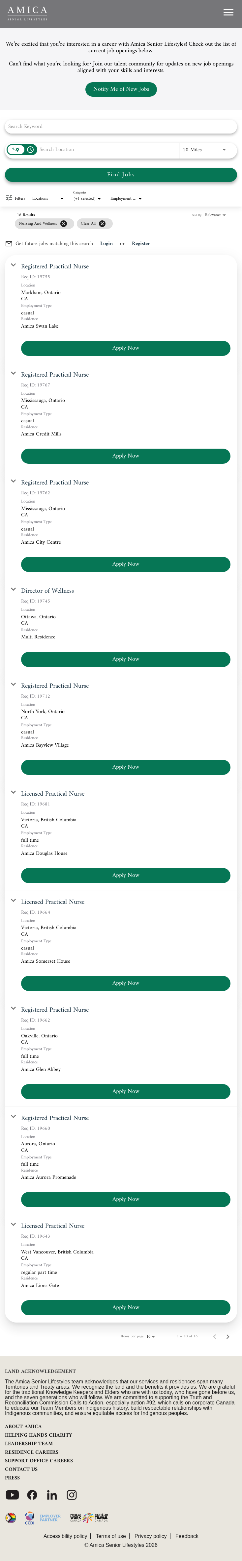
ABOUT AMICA (23, 1426)
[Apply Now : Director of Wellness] (125, 659)
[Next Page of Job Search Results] (227, 1336)
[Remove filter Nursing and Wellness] (63, 223)
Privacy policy (151, 1536)
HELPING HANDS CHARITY (38, 1435)
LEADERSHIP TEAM (29, 1444)
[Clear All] (102, 223)
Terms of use (111, 1536)
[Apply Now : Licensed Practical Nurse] (125, 875)
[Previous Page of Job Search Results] (214, 1336)
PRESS (12, 1478)
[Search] (121, 175)
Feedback (186, 1536)
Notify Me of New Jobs (121, 89)
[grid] (64, 223)
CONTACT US (21, 1469)
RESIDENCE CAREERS (31, 1452)
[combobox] (117, 126)
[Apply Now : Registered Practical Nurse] (125, 348)
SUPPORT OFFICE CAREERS (39, 1461)
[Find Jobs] (121, 175)
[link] (121, 309)
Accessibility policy (65, 1536)
